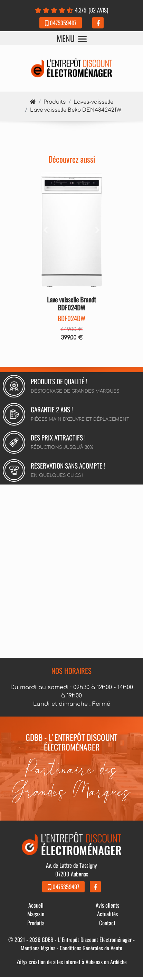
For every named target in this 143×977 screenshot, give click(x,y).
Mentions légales (38, 948)
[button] (45, 230)
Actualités (107, 913)
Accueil (36, 905)
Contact (107, 922)
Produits (55, 102)
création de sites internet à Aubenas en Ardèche (78, 962)
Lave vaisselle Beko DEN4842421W (75, 110)
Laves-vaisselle (93, 102)
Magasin (35, 913)
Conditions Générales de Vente (91, 948)
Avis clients (107, 905)
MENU (72, 38)
